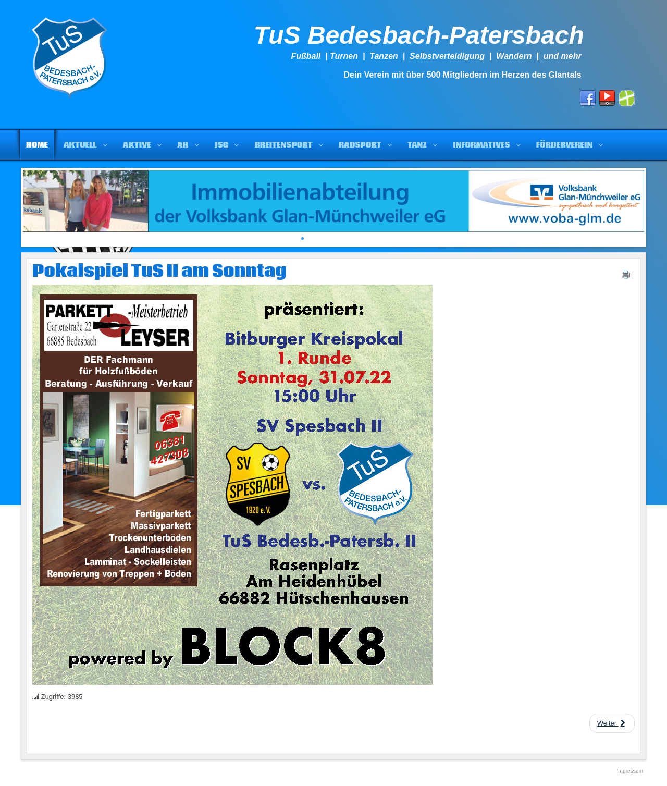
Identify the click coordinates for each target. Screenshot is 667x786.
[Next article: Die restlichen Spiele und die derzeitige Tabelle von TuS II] (612, 723)
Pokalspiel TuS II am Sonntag (159, 272)
